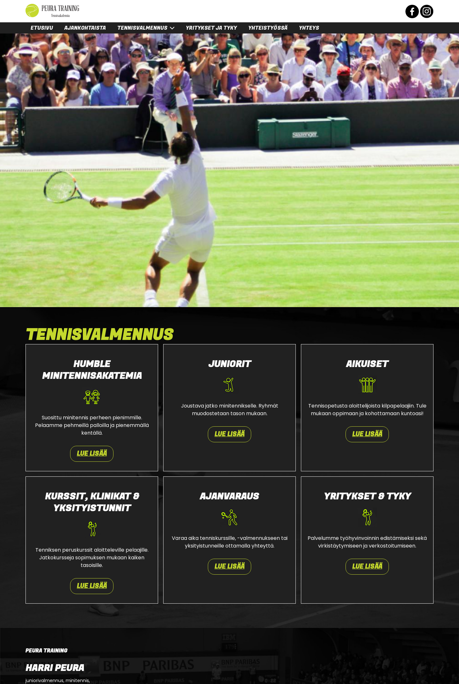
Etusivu (42, 28)
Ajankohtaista (85, 28)
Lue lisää (92, 453)
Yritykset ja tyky (211, 28)
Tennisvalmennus (142, 28)
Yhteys (309, 28)
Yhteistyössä (268, 28)
